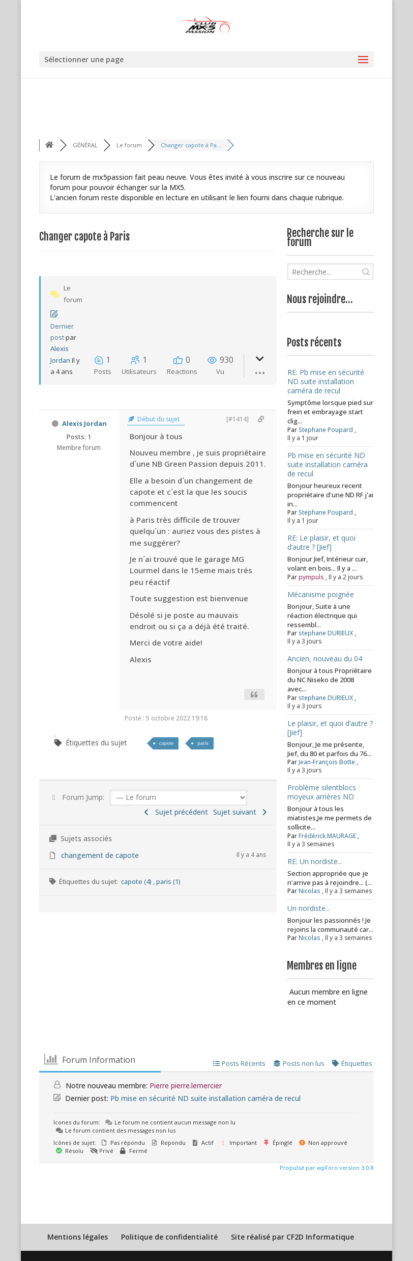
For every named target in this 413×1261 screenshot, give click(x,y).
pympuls (311, 577)
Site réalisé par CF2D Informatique (292, 1237)
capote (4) (137, 881)
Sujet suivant (241, 812)
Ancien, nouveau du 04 (324, 658)
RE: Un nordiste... (314, 861)
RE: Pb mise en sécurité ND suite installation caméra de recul (325, 381)
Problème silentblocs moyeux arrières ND (321, 792)
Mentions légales (77, 1237)
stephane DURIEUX (326, 633)
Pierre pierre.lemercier (186, 1085)
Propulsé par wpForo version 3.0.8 (325, 1167)
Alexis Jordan (84, 423)
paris (202, 743)
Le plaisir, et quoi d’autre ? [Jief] (330, 727)
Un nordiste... (308, 908)
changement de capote (100, 855)
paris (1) (168, 881)
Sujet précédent (175, 812)
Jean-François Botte (327, 762)
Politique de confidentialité (169, 1237)
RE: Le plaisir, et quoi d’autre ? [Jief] (321, 542)
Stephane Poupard (326, 429)
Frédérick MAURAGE (327, 835)
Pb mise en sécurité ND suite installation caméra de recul (327, 464)
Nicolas (309, 891)
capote (166, 743)
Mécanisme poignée (320, 594)
